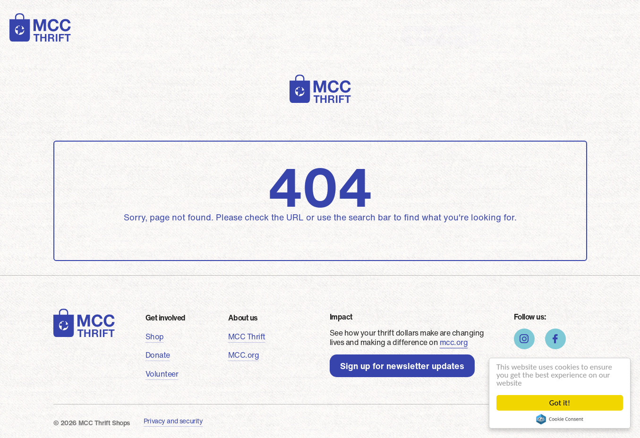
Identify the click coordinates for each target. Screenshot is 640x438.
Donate (212, 35)
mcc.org (454, 342)
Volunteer (264, 35)
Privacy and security (173, 421)
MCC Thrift (246, 336)
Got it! (559, 403)
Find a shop (446, 35)
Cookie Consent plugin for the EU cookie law (559, 419)
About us (367, 35)
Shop (170, 35)
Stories (316, 35)
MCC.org (243, 355)
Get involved (165, 317)
